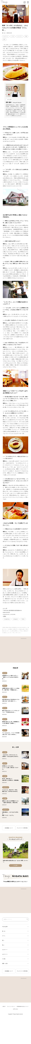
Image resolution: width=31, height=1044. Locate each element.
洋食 (26, 36)
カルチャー (4, 949)
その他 (3, 958)
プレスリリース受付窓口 (22, 828)
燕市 (4, 39)
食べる (3, 931)
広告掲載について (9, 828)
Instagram (15, 619)
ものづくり (4, 954)
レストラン (19, 36)
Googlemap (7, 619)
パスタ (12, 36)
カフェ (3, 935)
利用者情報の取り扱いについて (22, 1006)
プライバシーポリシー (11, 1006)
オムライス (5, 36)
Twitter (22, 619)
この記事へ (15, 865)
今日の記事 (4, 926)
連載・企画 (4, 963)
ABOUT (4, 1006)
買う (3, 940)
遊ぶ (3, 945)
